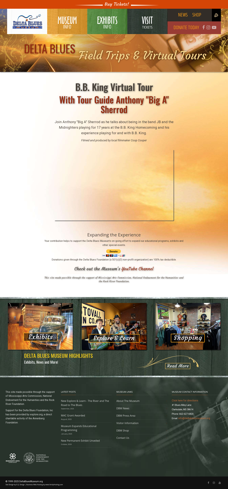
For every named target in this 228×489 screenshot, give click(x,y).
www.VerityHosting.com (54, 484)
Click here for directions (185, 400)
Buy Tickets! (117, 4)
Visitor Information (127, 423)
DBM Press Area (125, 415)
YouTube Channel (137, 268)
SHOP (196, 15)
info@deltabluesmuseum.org (194, 418)
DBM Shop (122, 430)
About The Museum (127, 401)
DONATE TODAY (186, 28)
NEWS (183, 15)
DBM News (122, 408)
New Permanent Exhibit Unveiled (80, 440)
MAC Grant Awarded (73, 415)
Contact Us (122, 438)
